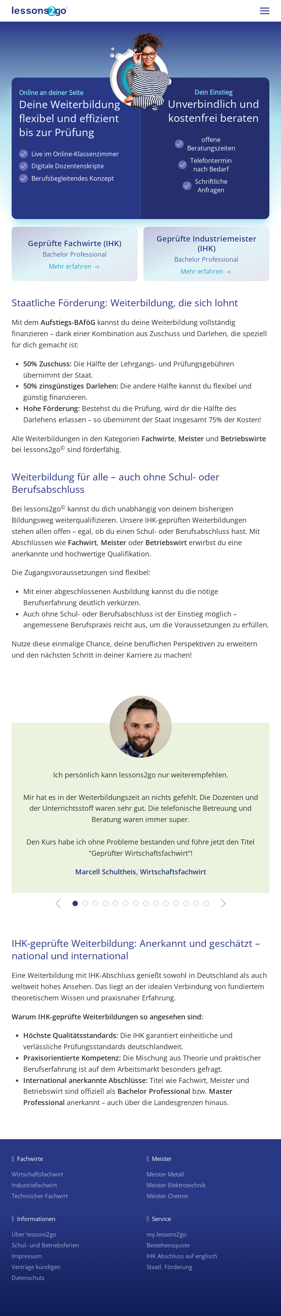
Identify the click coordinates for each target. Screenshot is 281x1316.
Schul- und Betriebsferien (45, 1245)
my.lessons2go (166, 1234)
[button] (264, 10)
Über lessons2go (34, 1234)
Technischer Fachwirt (40, 1195)
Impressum (27, 1255)
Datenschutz (28, 1277)
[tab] (75, 903)
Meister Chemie (167, 1195)
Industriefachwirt (34, 1184)
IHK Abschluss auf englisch (182, 1255)
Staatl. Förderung (169, 1266)
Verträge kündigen (36, 1266)
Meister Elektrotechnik (176, 1184)
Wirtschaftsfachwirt (37, 1174)
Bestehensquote (168, 1245)
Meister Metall (165, 1174)
